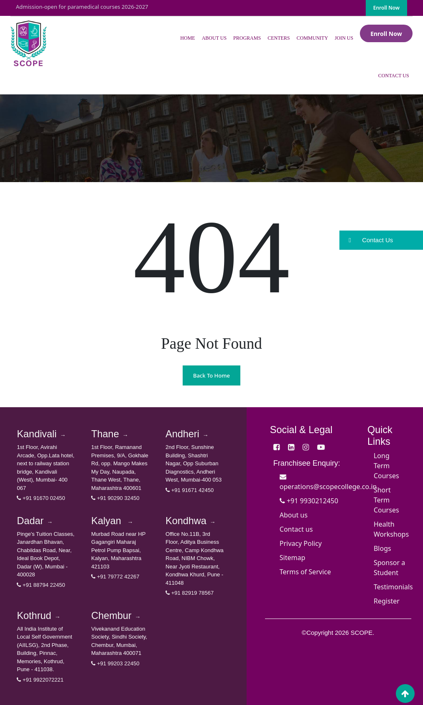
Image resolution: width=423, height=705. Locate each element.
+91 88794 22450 (41, 585)
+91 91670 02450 (41, 498)
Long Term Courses (386, 465)
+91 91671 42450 (190, 490)
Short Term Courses (386, 500)
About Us (214, 38)
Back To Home (211, 375)
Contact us (296, 529)
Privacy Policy (301, 543)
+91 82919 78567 (190, 593)
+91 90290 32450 (115, 498)
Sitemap (293, 557)
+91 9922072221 (40, 680)
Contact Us (393, 76)
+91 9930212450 (309, 500)
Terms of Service (305, 571)
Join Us (344, 38)
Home (187, 38)
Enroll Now (386, 7)
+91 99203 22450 (115, 663)
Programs (247, 38)
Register (387, 601)
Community (312, 38)
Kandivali (41, 434)
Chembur (115, 615)
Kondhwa (191, 520)
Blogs (382, 548)
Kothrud (38, 615)
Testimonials (393, 586)
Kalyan (112, 520)
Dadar (35, 520)
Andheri (187, 434)
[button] (381, 240)
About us (294, 515)
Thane (109, 434)
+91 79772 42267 (115, 576)
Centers (279, 38)
